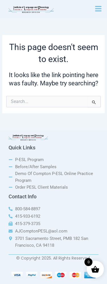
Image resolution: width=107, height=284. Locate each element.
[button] (98, 9)
